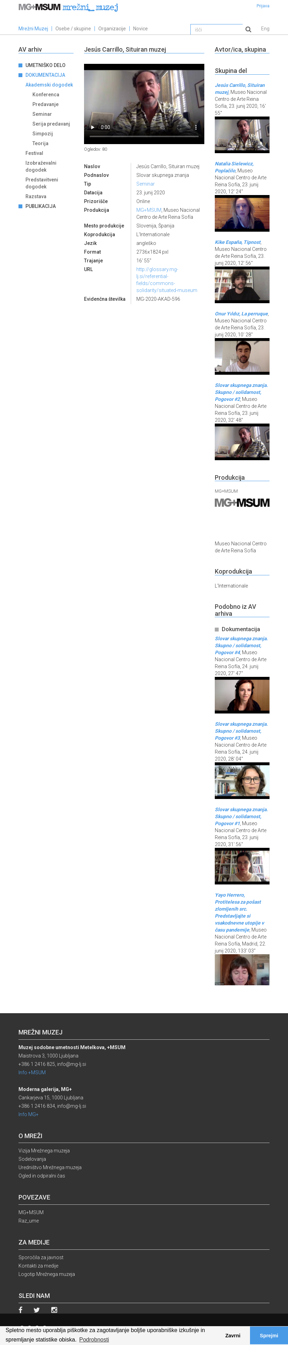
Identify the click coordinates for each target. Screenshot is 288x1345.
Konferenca (45, 94)
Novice (140, 28)
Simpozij (42, 133)
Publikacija (40, 206)
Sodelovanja (32, 1159)
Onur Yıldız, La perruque (241, 313)
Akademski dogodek (49, 85)
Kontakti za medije (38, 1266)
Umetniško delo (45, 65)
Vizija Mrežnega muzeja (44, 1150)
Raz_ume (28, 1221)
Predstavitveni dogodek (41, 183)
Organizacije (112, 28)
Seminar (42, 114)
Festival (34, 153)
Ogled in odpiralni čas (41, 1176)
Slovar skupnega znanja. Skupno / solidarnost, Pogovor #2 (241, 392)
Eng (265, 28)
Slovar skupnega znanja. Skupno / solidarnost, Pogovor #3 (241, 731)
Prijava (263, 5)
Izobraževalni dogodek (40, 166)
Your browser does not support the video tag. (144, 104)
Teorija (40, 143)
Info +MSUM (32, 1072)
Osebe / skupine (73, 28)
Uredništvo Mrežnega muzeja (50, 1167)
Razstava (35, 196)
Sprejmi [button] (269, 1335)
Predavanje (45, 104)
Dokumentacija (45, 75)
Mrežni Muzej (33, 28)
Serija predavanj (51, 124)
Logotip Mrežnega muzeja (46, 1274)
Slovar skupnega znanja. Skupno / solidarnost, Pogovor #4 (241, 645)
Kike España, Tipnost (237, 242)
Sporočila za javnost (40, 1257)
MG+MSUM (148, 210)
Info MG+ (28, 1114)
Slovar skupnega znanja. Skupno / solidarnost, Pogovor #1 (241, 816)
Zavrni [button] (232, 1335)
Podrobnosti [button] (94, 1340)
